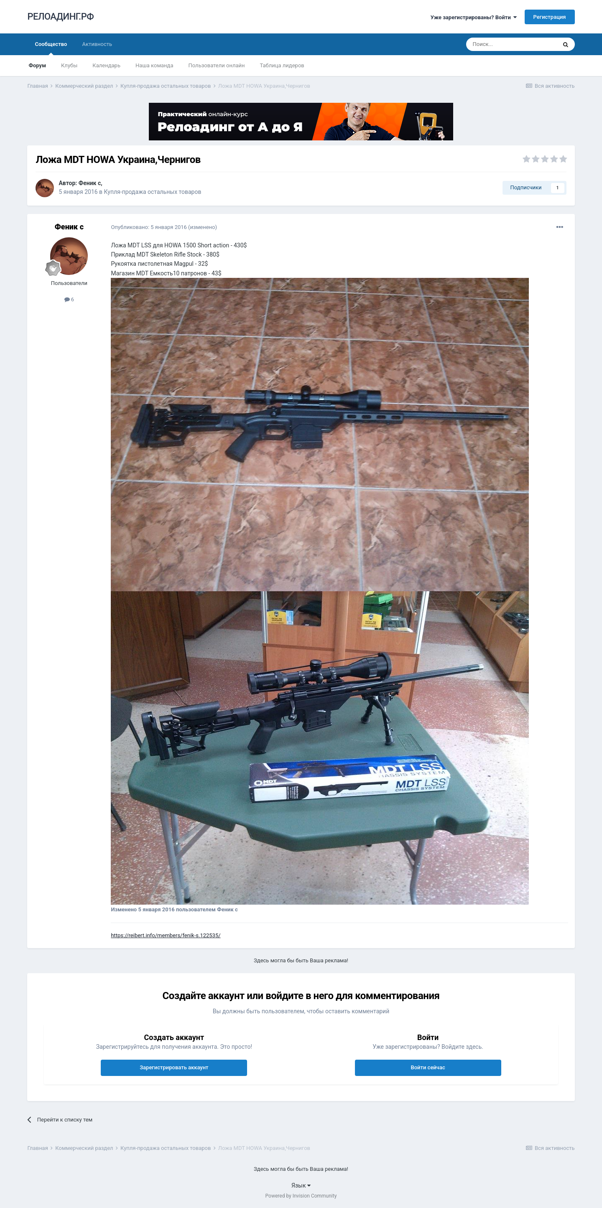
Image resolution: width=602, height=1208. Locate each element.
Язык (301, 1185)
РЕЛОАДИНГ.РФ (60, 16)
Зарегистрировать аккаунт (174, 1067)
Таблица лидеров (282, 65)
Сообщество (51, 48)
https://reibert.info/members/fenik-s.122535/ (165, 935)
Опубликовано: (148, 227)
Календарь (106, 65)
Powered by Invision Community (301, 1196)
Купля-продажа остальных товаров (153, 191)
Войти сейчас (428, 1067)
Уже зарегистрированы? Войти (474, 17)
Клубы (69, 65)
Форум (37, 65)
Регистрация (549, 17)
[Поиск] (511, 44)
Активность (97, 44)
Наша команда (154, 65)
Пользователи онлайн (217, 65)
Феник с (90, 183)
